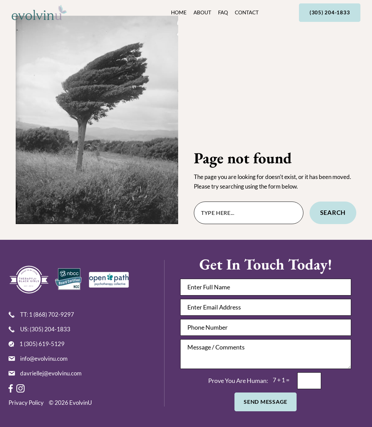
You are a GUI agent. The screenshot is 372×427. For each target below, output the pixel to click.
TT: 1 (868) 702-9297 (47, 314)
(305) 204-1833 (330, 12)
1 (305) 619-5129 (42, 343)
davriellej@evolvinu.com (51, 373)
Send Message (265, 401)
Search (333, 212)
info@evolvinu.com (44, 358)
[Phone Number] (265, 327)
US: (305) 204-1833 (45, 329)
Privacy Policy (26, 402)
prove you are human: (238, 380)
